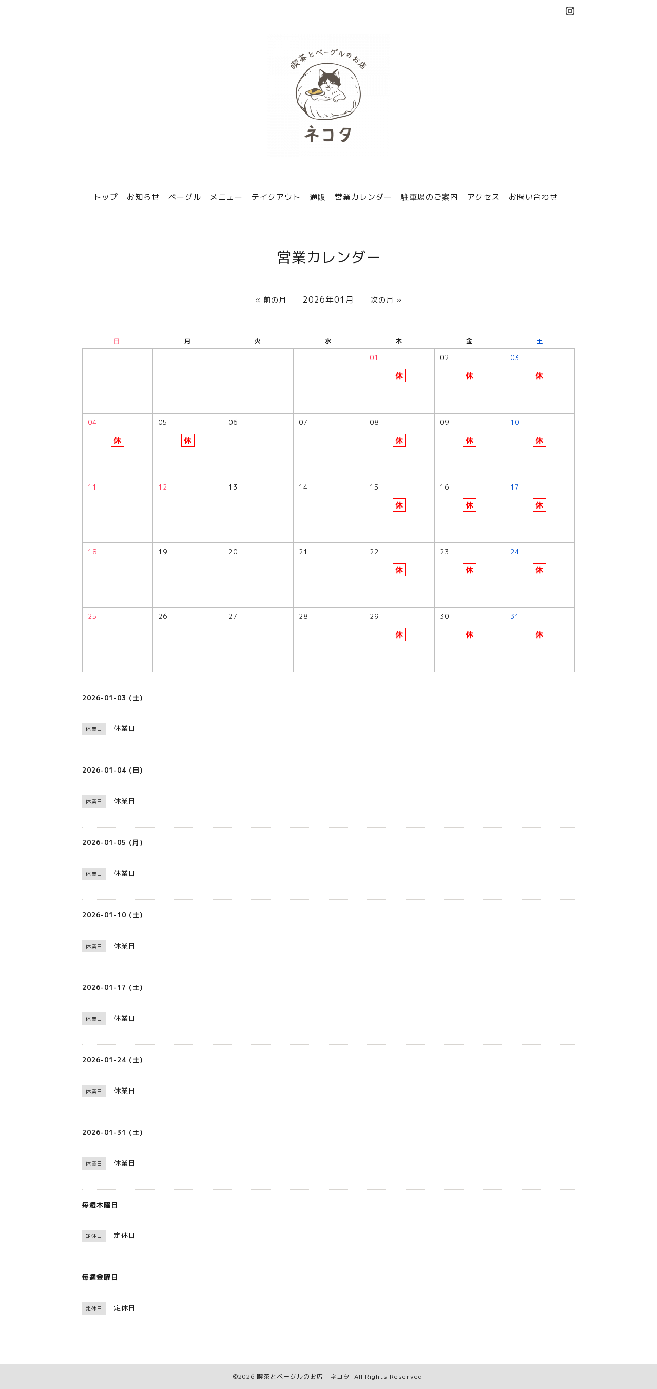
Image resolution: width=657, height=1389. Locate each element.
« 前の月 (270, 300)
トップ (105, 197)
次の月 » (386, 300)
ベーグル (184, 197)
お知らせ (143, 197)
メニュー (226, 197)
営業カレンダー (363, 197)
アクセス (483, 197)
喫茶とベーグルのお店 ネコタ (303, 1376)
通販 (318, 197)
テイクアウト (276, 197)
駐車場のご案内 (429, 197)
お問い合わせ (533, 197)
